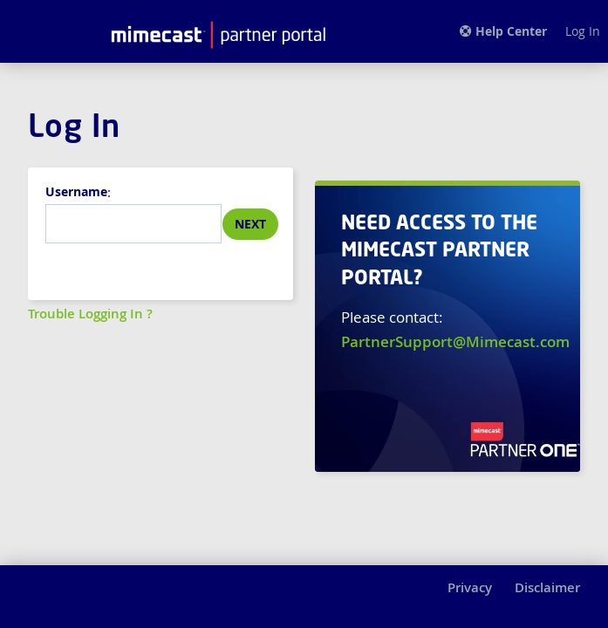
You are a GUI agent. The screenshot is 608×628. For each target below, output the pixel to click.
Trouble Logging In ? (90, 313)
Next (250, 223)
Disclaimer (547, 587)
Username (76, 191)
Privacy (469, 587)
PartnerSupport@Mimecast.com (455, 341)
